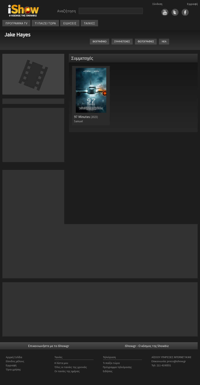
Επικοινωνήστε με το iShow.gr (48, 346)
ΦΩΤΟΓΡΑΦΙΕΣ (146, 41)
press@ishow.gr (176, 361)
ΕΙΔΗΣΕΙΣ (69, 23)
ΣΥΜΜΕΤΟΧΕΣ (122, 41)
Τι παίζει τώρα (111, 363)
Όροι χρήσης (13, 369)
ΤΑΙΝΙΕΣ (89, 23)
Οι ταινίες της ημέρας (67, 371)
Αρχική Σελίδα (14, 357)
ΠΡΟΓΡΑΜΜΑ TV (16, 23)
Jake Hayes (17, 34)
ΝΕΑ (164, 41)
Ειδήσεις (107, 371)
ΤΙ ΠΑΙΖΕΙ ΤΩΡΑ (45, 23)
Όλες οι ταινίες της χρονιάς (70, 367)
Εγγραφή (192, 4)
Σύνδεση (157, 4)
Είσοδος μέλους (15, 361)
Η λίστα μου (61, 363)
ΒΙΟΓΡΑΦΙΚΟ (99, 41)
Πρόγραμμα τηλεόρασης (117, 367)
